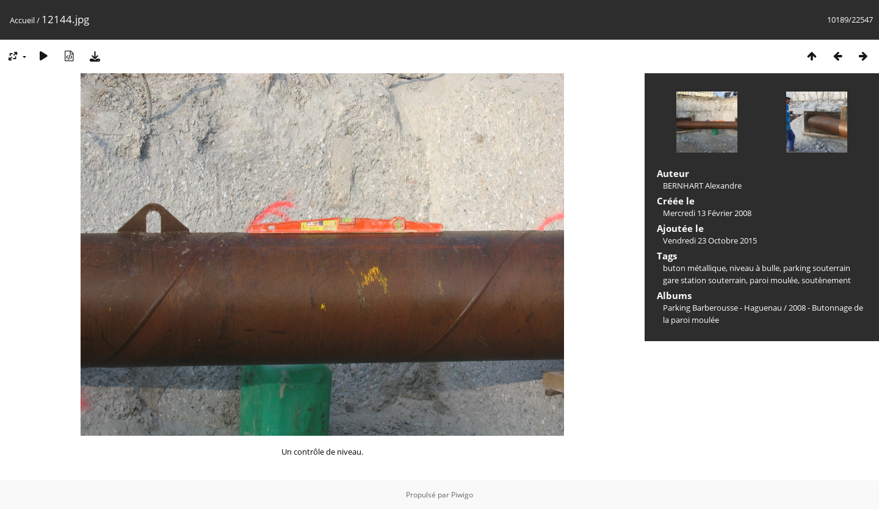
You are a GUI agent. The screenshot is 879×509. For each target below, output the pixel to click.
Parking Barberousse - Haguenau (722, 307)
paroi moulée (774, 280)
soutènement (826, 280)
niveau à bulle (754, 267)
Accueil (22, 20)
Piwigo (462, 494)
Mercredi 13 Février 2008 (707, 213)
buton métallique (694, 267)
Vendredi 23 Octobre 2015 (710, 240)
